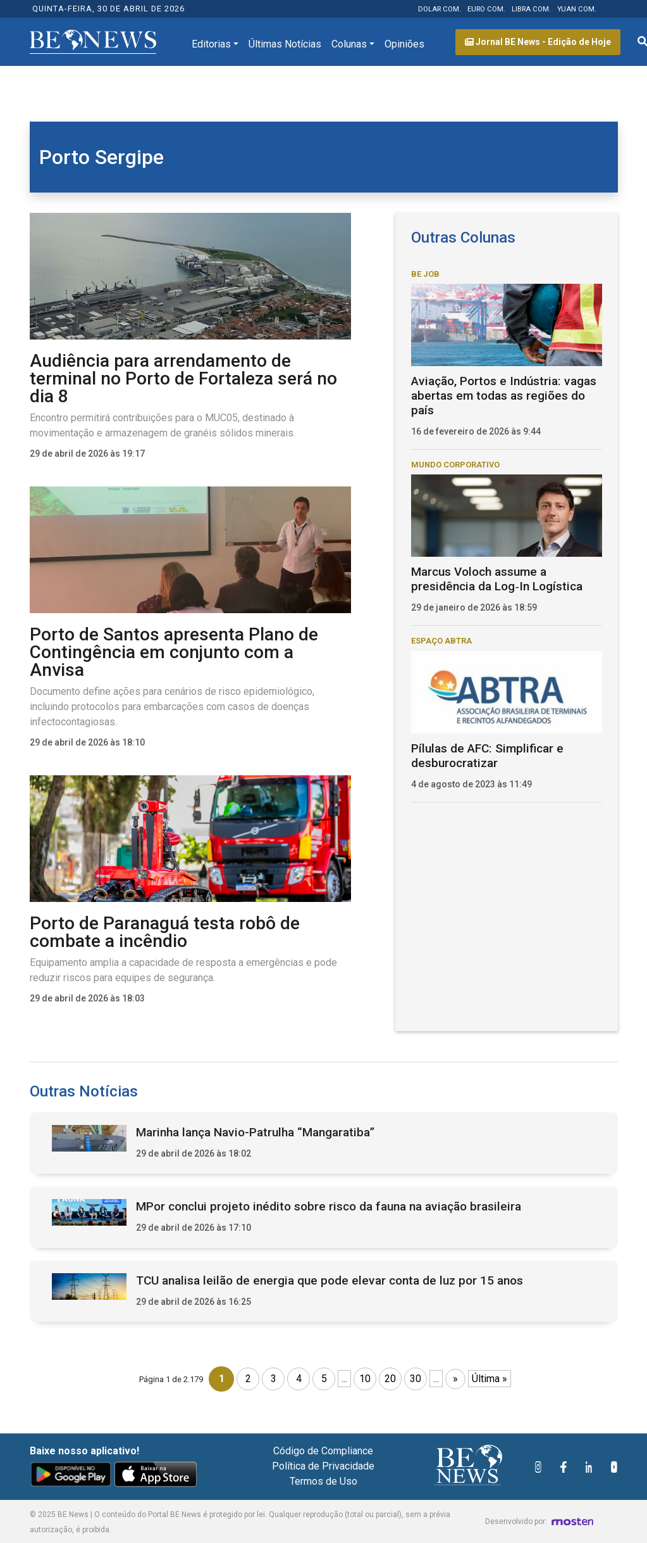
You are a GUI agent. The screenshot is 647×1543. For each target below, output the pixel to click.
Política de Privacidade (323, 1466)
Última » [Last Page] (489, 1379)
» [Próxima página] (455, 1379)
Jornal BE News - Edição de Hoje (538, 42)
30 (415, 1379)
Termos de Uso (323, 1481)
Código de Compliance (323, 1451)
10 (365, 1379)
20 (390, 1379)
